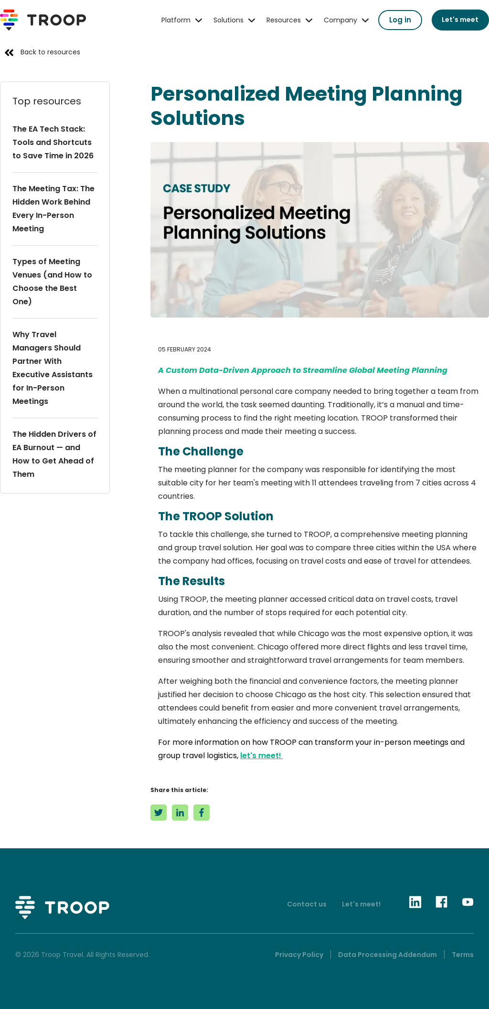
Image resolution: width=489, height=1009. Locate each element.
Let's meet (460, 19)
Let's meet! (361, 904)
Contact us (307, 904)
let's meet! (261, 755)
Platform (176, 20)
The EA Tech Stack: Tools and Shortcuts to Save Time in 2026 (53, 142)
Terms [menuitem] (463, 954)
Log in (400, 20)
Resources (283, 20)
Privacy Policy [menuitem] (299, 954)
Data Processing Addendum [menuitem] (387, 954)
